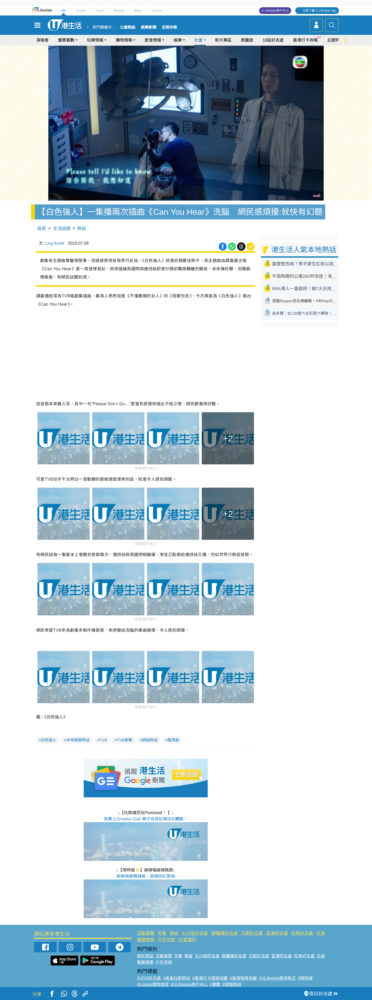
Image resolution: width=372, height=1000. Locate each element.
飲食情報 (153, 40)
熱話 (81, 228)
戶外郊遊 (166, 939)
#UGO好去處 (149, 978)
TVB (103, 740)
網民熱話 (145, 956)
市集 (162, 933)
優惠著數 (66, 40)
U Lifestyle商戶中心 (275, 10)
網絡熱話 (150, 740)
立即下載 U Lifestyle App (319, 10)
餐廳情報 (145, 939)
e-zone (156, 10)
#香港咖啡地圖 (243, 978)
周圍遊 (247, 40)
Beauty (119, 10)
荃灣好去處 (277, 933)
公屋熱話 (127, 27)
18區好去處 (273, 40)
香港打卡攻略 (305, 40)
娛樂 (178, 40)
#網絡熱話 (231, 984)
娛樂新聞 (148, 27)
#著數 (215, 984)
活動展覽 (145, 933)
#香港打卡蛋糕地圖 (210, 978)
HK (63, 10)
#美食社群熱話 (176, 978)
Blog (137, 10)
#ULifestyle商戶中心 (189, 984)
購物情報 (124, 40)
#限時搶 (305, 978)
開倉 (174, 933)
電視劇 (173, 740)
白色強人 (48, 740)
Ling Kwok (54, 243)
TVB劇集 (124, 740)
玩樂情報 (95, 40)
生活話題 (62, 228)
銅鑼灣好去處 (224, 933)
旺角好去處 (302, 933)
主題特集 (335, 40)
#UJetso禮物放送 (153, 984)
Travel (81, 10)
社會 (198, 40)
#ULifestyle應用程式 (277, 978)
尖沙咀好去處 (195, 933)
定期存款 (169, 27)
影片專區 (223, 40)
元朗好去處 (252, 933)
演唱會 (42, 40)
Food (99, 10)
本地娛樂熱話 (78, 740)
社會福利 (187, 939)
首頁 (41, 228)
